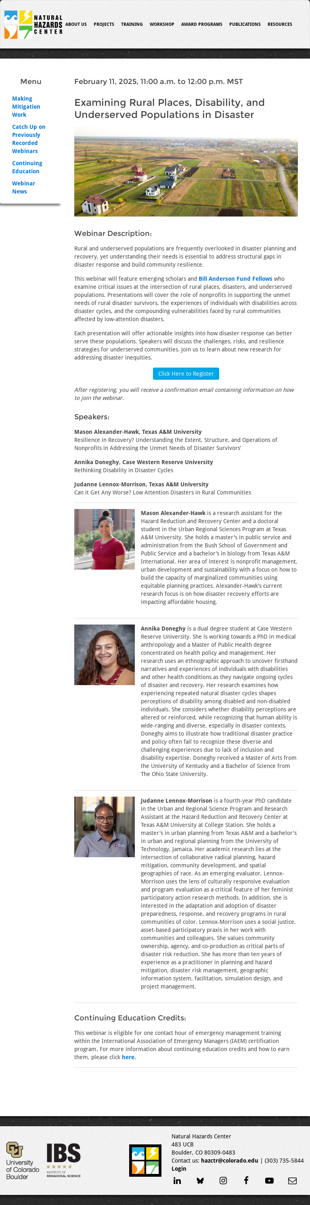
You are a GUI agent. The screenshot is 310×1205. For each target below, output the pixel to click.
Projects (104, 24)
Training (132, 24)
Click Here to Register (186, 373)
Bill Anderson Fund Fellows (235, 278)
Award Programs (201, 24)
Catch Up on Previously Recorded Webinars (29, 139)
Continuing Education (27, 167)
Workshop (162, 24)
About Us (76, 24)
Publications (245, 24)
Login (179, 1168)
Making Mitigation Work (26, 106)
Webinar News (23, 187)
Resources (280, 24)
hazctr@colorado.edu (229, 1160)
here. (129, 1057)
